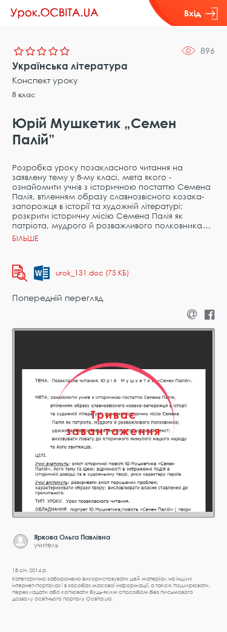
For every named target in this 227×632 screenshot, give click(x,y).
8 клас (24, 94)
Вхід (201, 13)
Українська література (70, 66)
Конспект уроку (45, 80)
